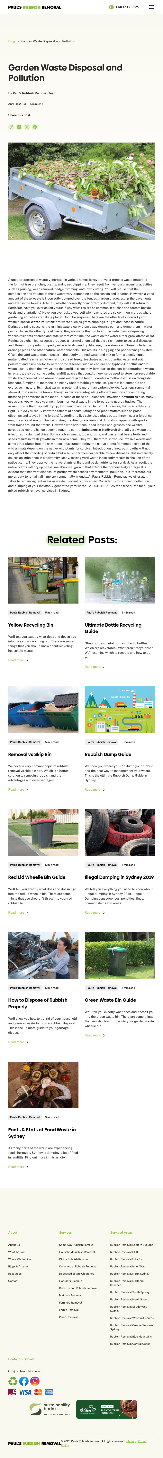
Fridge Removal (69, 1309)
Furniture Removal (70, 1302)
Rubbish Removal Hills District (129, 1259)
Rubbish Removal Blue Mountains (131, 1336)
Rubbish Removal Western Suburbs (132, 1318)
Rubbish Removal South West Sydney (128, 1308)
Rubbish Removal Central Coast (130, 1343)
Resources (15, 1273)
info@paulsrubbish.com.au (24, 1371)
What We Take (17, 1252)
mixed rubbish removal (24, 490)
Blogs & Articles (18, 1266)
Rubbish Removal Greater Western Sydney (131, 1327)
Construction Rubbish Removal (78, 1288)
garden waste (67, 472)
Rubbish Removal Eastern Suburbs (131, 1244)
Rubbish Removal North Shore (129, 1299)
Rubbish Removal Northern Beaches (127, 1283)
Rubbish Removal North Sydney (129, 1273)
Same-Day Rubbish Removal (76, 1244)
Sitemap (131, 1441)
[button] (151, 7)
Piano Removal (68, 1317)
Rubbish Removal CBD (124, 1252)
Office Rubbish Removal (74, 1259)
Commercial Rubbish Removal (77, 1266)
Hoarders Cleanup (70, 1280)
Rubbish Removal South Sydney (129, 1292)
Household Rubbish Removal (77, 1252)
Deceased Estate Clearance (76, 1273)
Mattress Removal (70, 1295)
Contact (13, 1280)
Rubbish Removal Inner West (128, 1266)
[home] (34, 7)
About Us (14, 1244)
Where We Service (19, 1259)
